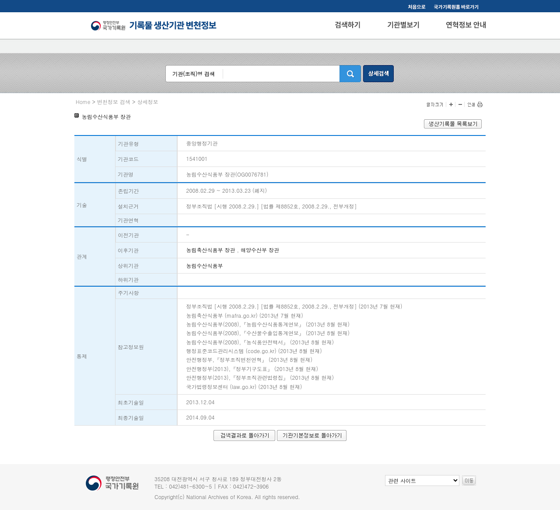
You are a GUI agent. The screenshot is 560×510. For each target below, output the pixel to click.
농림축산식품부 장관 (210, 249)
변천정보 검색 (113, 101)
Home (83, 101)
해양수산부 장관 (260, 249)
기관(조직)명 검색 (193, 73)
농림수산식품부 (204, 265)
